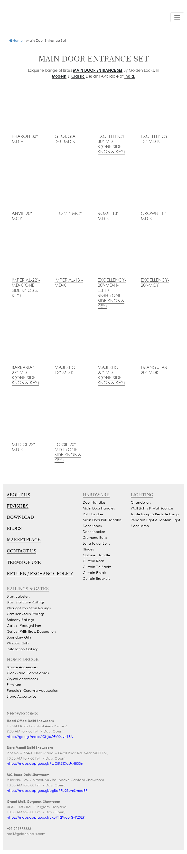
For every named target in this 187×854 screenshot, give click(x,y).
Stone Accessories (21, 696)
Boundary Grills (19, 637)
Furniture (14, 684)
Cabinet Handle (96, 555)
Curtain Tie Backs (97, 566)
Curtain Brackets (96, 578)
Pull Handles (93, 514)
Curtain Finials (94, 572)
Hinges (88, 549)
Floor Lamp (140, 525)
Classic (78, 76)
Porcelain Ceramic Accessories (32, 690)
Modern (59, 76)
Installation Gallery (22, 649)
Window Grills (18, 643)
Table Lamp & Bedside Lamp (155, 514)
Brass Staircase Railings (25, 602)
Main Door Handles (99, 508)
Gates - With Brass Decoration (31, 631)
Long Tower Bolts (96, 543)
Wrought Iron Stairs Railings (29, 608)
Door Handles (94, 502)
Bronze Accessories (22, 667)
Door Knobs (92, 525)
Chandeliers (141, 502)
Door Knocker (94, 531)
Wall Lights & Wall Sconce (152, 508)
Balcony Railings (20, 619)
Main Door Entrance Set (97, 70)
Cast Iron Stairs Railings (25, 613)
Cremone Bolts (95, 537)
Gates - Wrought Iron (24, 625)
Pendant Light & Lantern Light (155, 520)
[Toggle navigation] (177, 17)
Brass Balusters (18, 596)
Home (16, 40)
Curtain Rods (93, 561)
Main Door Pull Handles (102, 520)
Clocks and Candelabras (28, 673)
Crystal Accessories (22, 678)
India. (129, 76)
